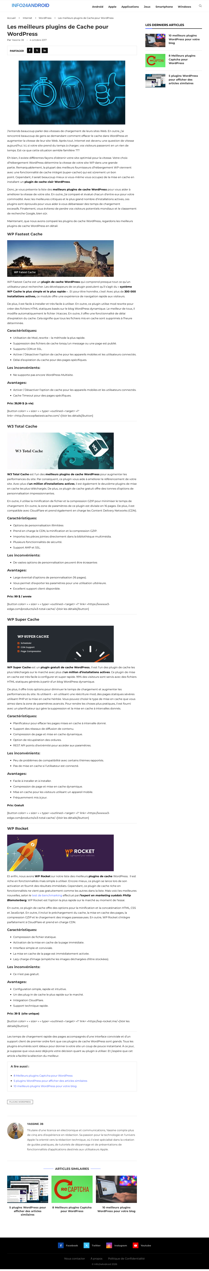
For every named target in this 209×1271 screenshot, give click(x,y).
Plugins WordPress (20, 1103)
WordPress (45, 19)
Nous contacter (74, 1260)
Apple (112, 6)
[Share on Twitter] (37, 52)
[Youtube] (142, 1247)
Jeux (147, 6)
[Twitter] (92, 1247)
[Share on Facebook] (29, 52)
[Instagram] (116, 1247)
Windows (184, 6)
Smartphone (164, 6)
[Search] (200, 6)
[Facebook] (67, 1247)
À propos (96, 1260)
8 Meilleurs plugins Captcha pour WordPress (43, 1077)
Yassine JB (18, 41)
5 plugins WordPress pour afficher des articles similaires (50, 1082)
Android (97, 6)
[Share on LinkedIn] (45, 52)
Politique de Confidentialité (126, 1260)
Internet (27, 19)
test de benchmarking (47, 897)
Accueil (11, 19)
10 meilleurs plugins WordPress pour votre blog (45, 1087)
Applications (130, 6)
